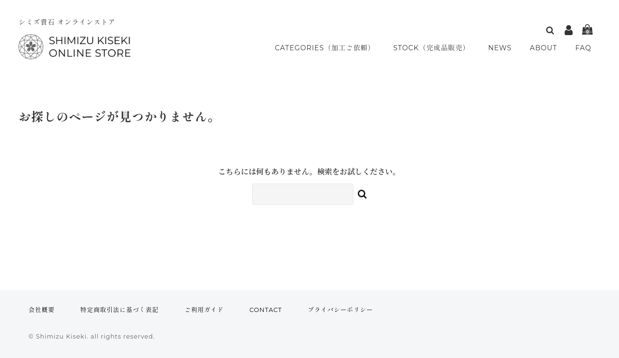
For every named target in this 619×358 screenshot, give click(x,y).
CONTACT (265, 309)
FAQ (584, 48)
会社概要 (41, 309)
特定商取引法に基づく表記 (119, 309)
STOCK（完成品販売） (434, 48)
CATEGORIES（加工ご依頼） (325, 48)
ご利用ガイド (204, 309)
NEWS (503, 48)
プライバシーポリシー (340, 309)
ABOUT (545, 48)
